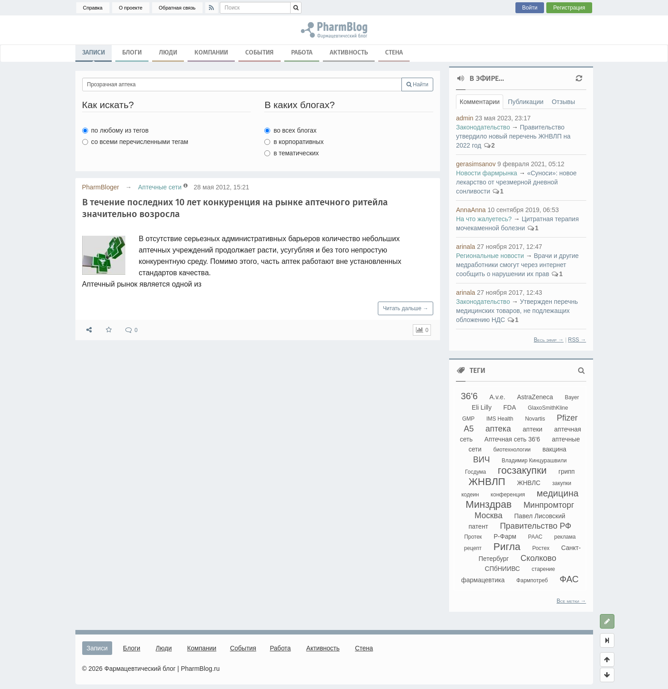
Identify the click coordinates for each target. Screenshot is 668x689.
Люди (168, 52)
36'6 (469, 396)
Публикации (525, 101)
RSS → (577, 340)
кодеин (470, 494)
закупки (561, 483)
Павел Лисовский (539, 516)
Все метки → (571, 601)
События (259, 52)
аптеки (532, 429)
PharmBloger (100, 187)
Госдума (475, 472)
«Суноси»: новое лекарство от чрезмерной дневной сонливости (516, 182)
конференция (508, 494)
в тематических (291, 153)
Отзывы (563, 101)
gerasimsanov (475, 164)
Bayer (572, 397)
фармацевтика (483, 580)
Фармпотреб (532, 580)
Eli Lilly (482, 407)
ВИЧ (481, 459)
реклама (564, 537)
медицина (558, 493)
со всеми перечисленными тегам (135, 141)
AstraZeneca (535, 397)
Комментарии (480, 101)
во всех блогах (290, 130)
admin (464, 118)
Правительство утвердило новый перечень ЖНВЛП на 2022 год (513, 136)
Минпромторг (549, 505)
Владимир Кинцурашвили (534, 460)
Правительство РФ (535, 525)
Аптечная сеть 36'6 (512, 439)
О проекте (131, 7)
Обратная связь (177, 7)
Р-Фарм (505, 536)
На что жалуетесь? (484, 219)
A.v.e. (497, 397)
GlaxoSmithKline (548, 408)
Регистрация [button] (569, 8)
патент (478, 526)
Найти (417, 84)
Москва (488, 515)
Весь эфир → (549, 340)
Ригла (506, 546)
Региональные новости (490, 255)
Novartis (535, 419)
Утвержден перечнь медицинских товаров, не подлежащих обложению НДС (517, 310)
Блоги (132, 52)
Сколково (538, 558)
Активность (349, 52)
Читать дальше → (405, 308)
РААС (535, 537)
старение (543, 569)
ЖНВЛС (529, 482)
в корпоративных (293, 141)
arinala (465, 246)
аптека (498, 428)
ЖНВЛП (487, 481)
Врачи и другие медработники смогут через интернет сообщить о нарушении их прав (517, 265)
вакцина (554, 449)
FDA (509, 407)
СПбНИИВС (502, 568)
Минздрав (488, 504)
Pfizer (567, 417)
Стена (394, 52)
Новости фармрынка (486, 173)
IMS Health (499, 419)
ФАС (569, 579)
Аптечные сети (160, 187)
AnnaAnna (470, 209)
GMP (468, 419)
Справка (93, 7)
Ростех (540, 548)
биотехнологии (511, 449)
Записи (93, 54)
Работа (301, 52)
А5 (469, 428)
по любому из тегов (115, 130)
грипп (567, 471)
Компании (211, 52)
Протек (473, 537)
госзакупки (522, 470)
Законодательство (483, 127)
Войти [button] (530, 8)
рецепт (473, 548)
